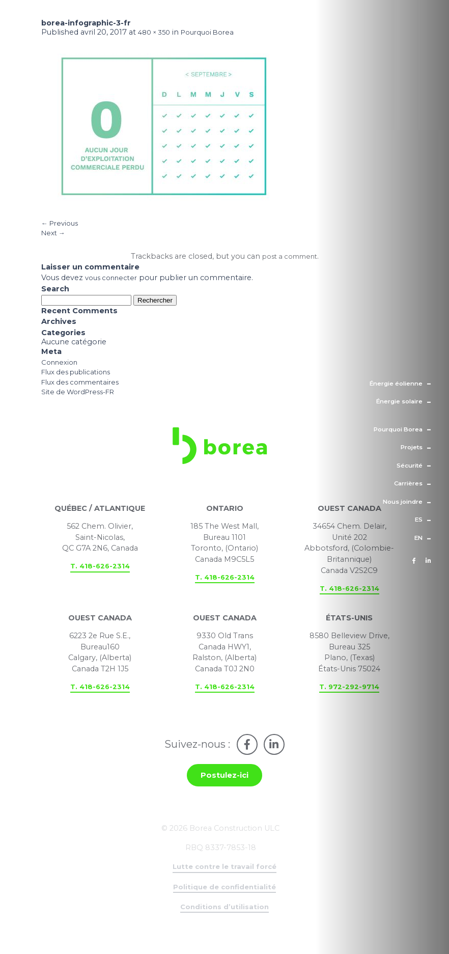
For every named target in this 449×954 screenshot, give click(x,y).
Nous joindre (403, 501)
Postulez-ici (224, 794)
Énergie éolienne (396, 383)
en (418, 537)
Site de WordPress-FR (81, 401)
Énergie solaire (399, 401)
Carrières (408, 483)
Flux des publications (80, 380)
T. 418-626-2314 (99, 580)
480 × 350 (156, 33)
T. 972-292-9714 (349, 701)
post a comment (289, 262)
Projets (412, 447)
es (419, 519)
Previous (61, 226)
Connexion (61, 368)
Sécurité (410, 465)
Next (54, 237)
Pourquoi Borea (398, 428)
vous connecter (114, 284)
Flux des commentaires (84, 391)
